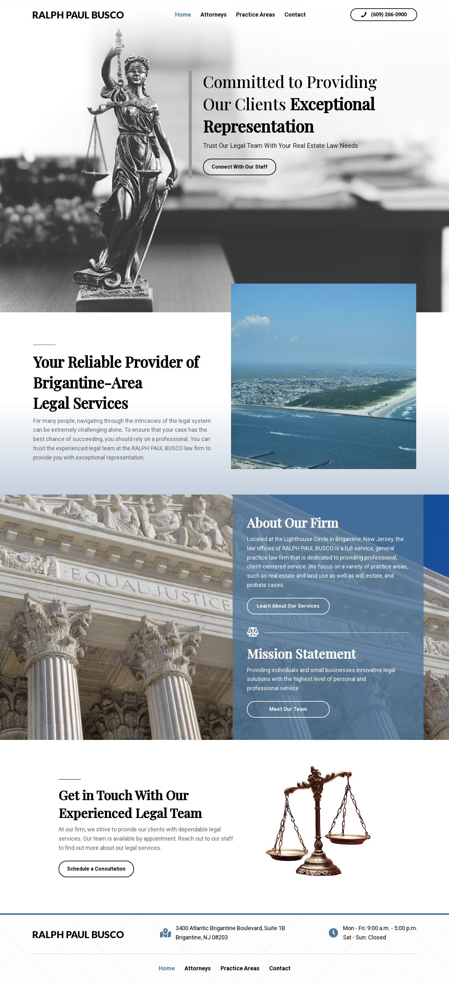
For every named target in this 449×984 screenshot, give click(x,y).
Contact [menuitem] (280, 968)
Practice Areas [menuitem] (240, 968)
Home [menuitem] (167, 968)
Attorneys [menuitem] (198, 968)
